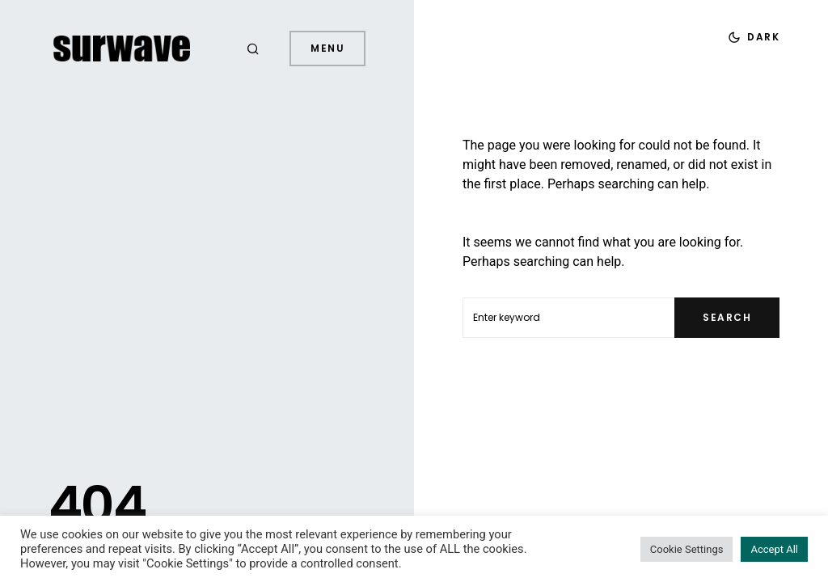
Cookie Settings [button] (687, 549)
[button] (255, 48)
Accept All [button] (774, 549)
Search (727, 317)
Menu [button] (327, 48)
